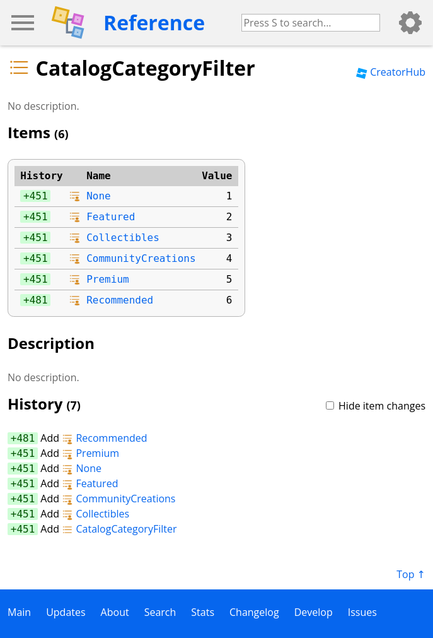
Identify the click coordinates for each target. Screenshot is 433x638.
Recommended (119, 300)
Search (160, 612)
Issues (362, 612)
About (115, 612)
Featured (110, 217)
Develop (313, 612)
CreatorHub (390, 72)
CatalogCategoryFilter (119, 529)
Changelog (254, 612)
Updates (65, 612)
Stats (202, 612)
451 (39, 196)
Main (19, 612)
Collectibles (122, 238)
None (98, 196)
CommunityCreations (140, 258)
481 (39, 300)
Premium (107, 279)
